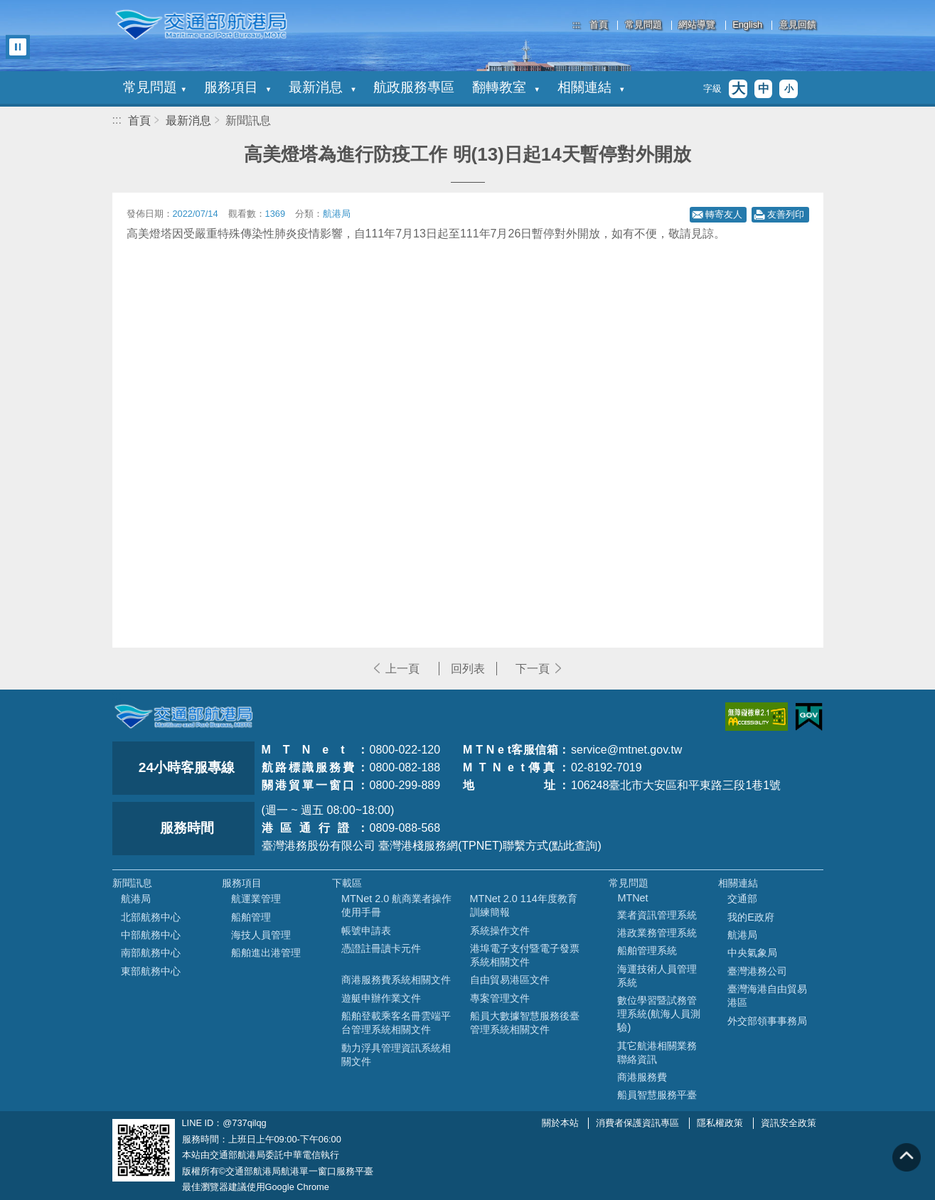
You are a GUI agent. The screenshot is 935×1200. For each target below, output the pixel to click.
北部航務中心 (151, 917)
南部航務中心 (151, 952)
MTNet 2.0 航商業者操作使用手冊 (396, 905)
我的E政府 (750, 917)
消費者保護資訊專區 (637, 1123)
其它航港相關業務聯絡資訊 (657, 1052)
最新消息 (322, 87)
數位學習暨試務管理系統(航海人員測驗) (658, 1014)
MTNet (632, 898)
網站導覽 (696, 25)
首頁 (598, 25)
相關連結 (590, 87)
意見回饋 (797, 25)
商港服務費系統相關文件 (396, 979)
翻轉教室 (505, 87)
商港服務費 (642, 1077)
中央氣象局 (752, 952)
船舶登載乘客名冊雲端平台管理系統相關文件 (396, 1022)
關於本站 (560, 1123)
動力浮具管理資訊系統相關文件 (396, 1054)
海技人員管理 (261, 935)
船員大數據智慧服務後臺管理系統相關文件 (524, 1022)
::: (576, 24)
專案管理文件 (500, 998)
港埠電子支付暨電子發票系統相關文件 (524, 955)
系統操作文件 (500, 930)
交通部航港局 (201, 25)
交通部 (742, 898)
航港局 (136, 898)
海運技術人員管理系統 (657, 975)
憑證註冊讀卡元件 (381, 948)
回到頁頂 (906, 1157)
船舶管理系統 (647, 950)
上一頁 (402, 669)
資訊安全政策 (788, 1123)
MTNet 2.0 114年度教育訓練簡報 (523, 905)
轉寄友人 (723, 214)
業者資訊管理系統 (657, 915)
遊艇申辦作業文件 (381, 998)
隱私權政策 (720, 1123)
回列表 (468, 669)
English (747, 25)
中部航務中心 (151, 935)
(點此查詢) (575, 846)
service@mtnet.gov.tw (626, 750)
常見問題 (643, 25)
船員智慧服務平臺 (657, 1094)
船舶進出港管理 (266, 952)
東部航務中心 (151, 971)
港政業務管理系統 (657, 932)
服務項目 (237, 87)
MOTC (183, 716)
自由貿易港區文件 (510, 979)
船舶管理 (251, 917)
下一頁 (532, 669)
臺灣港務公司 (757, 971)
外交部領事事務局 (767, 1021)
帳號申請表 (366, 930)
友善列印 (785, 214)
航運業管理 (256, 898)
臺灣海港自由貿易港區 (767, 995)
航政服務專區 (413, 87)
